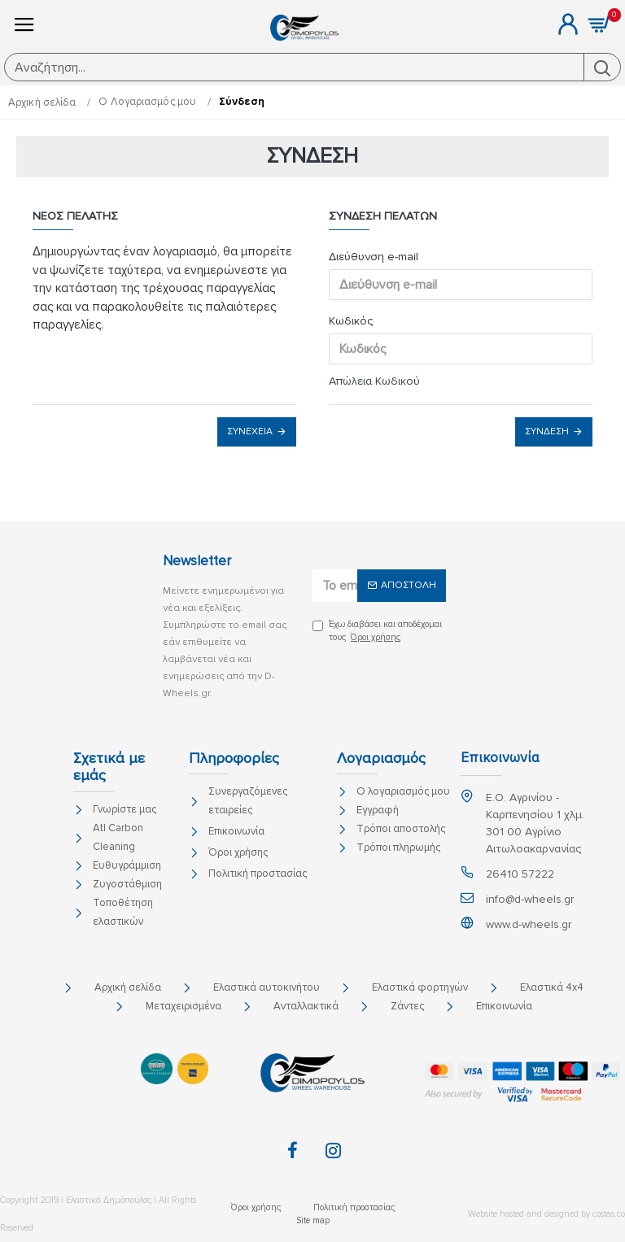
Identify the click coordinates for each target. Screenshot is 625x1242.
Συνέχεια (250, 431)
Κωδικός (351, 321)
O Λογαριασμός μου (147, 101)
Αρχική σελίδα (42, 102)
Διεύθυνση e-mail (373, 257)
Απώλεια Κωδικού (374, 381)
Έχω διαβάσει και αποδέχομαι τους (377, 632)
